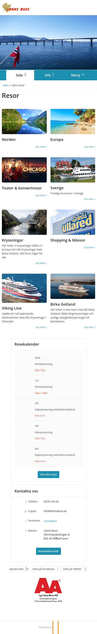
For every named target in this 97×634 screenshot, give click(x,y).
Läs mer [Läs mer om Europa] (88, 146)
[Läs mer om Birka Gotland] (72, 301)
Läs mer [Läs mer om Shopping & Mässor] (88, 247)
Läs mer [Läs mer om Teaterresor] (40, 195)
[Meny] (77, 75)
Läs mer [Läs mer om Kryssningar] (40, 263)
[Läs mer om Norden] (24, 128)
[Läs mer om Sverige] (72, 179)
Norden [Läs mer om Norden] (9, 139)
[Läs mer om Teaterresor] (24, 177)
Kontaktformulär (48, 551)
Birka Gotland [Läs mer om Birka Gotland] (62, 304)
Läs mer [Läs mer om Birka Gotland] (88, 327)
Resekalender (27, 344)
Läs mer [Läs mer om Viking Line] (40, 327)
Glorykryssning (43, 364)
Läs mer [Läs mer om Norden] (40, 146)
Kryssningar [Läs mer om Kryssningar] (12, 240)
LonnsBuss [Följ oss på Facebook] (50, 521)
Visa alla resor (48, 474)
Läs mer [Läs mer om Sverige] (88, 199)
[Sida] (20, 75)
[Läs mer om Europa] (72, 128)
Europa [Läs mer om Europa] (56, 139)
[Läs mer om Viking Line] (24, 301)
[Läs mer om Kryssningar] (24, 237)
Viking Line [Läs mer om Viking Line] (11, 308)
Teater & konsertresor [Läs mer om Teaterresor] (22, 188)
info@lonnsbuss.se (55, 511)
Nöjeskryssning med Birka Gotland (55, 409)
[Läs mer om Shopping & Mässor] (72, 229)
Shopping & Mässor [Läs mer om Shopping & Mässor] (67, 240)
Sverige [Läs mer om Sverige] (57, 187)
